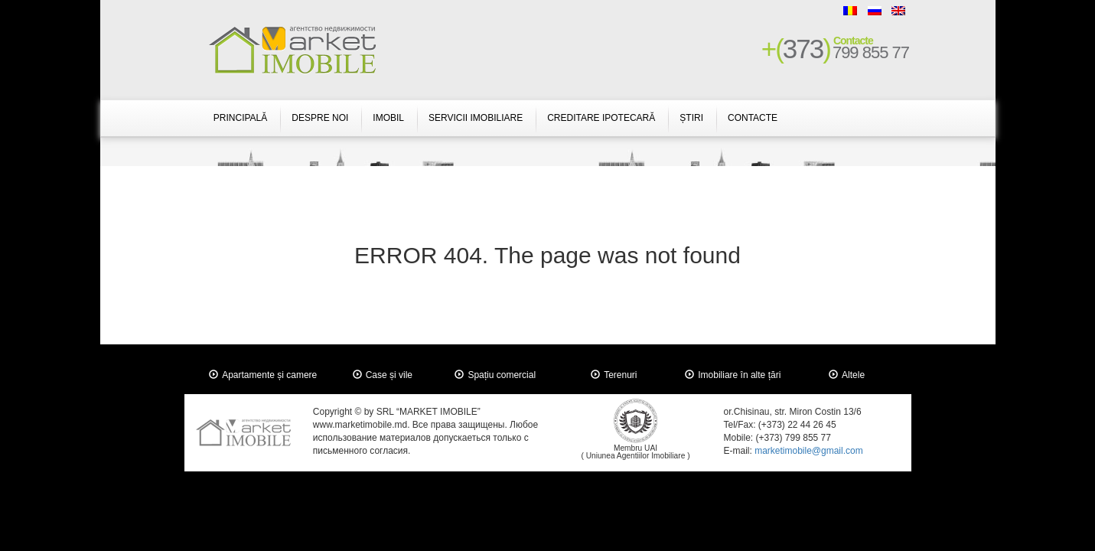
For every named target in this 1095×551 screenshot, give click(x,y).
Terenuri (620, 375)
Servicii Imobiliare (476, 117)
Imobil (388, 117)
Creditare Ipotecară (601, 117)
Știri (691, 117)
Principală (240, 117)
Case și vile (389, 375)
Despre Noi (320, 117)
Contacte (752, 117)
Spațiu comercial (502, 375)
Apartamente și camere (269, 375)
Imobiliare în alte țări (739, 375)
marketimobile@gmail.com (808, 450)
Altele (853, 375)
